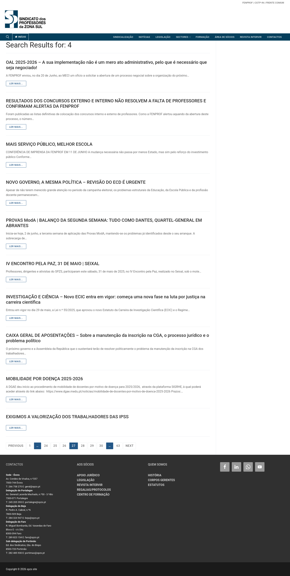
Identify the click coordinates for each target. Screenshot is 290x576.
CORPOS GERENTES (161, 480)
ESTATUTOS (156, 485)
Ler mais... (16, 83)
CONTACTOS (14, 464)
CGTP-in (259, 2)
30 (101, 446)
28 (83, 446)
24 (46, 446)
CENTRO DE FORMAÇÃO (93, 494)
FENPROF (247, 2)
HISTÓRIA (154, 475)
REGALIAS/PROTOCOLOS (94, 489)
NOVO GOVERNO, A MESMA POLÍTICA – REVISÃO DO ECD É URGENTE (76, 182)
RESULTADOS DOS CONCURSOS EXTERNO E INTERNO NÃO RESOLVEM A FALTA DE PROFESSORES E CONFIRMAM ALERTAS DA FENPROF (106, 103)
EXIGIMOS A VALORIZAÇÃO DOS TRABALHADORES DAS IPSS (67, 416)
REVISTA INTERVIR (89, 485)
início (20, 36)
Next (130, 446)
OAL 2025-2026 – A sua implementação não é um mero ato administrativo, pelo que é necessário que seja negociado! (106, 65)
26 (64, 446)
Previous (15, 446)
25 (55, 446)
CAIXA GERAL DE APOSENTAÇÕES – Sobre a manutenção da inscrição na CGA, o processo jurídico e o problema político (107, 338)
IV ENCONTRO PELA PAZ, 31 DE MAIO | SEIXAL (52, 263)
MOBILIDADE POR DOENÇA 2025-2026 (44, 378)
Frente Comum (275, 2)
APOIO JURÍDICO (88, 475)
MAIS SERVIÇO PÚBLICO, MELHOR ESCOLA (49, 144)
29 (92, 446)
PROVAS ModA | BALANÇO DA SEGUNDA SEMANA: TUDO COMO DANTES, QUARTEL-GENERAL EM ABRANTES (104, 223)
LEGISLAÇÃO (86, 480)
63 (118, 446)
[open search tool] (7, 37)
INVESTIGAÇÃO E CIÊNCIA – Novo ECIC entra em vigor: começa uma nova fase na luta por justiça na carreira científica (105, 299)
